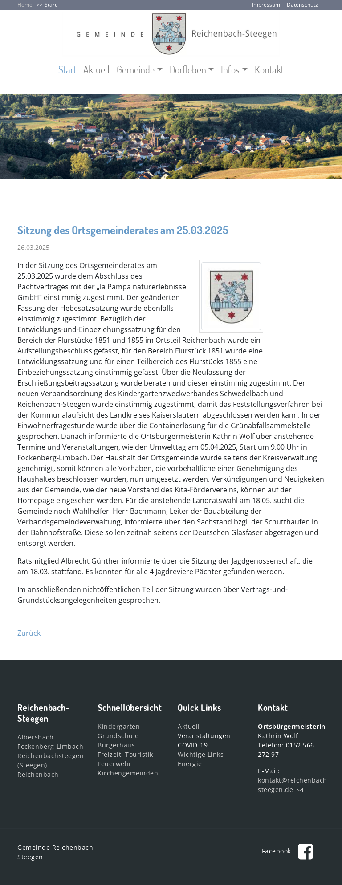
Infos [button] (230, 69)
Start (51, 4)
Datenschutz (302, 4)
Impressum (266, 4)
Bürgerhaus (116, 745)
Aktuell (96, 69)
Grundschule (118, 735)
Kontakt (269, 69)
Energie (190, 763)
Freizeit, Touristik (125, 754)
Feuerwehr (115, 763)
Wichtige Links (201, 754)
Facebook (290, 851)
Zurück (29, 633)
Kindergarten (119, 726)
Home (25, 4)
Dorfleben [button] (188, 69)
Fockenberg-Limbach (50, 746)
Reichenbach (38, 774)
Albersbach (35, 737)
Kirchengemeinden (128, 773)
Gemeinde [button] (136, 69)
